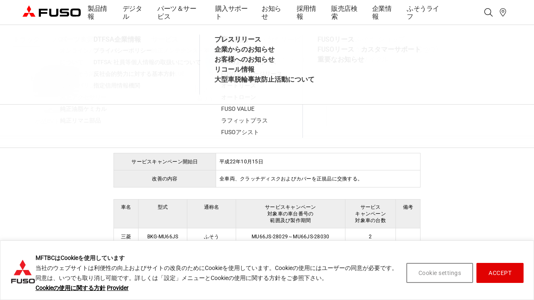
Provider (117, 288)
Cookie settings (439, 273)
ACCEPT (500, 273)
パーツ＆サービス (176, 12)
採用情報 (306, 12)
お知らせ (271, 12)
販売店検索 (344, 12)
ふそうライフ (423, 12)
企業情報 (382, 12)
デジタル (132, 12)
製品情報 (97, 12)
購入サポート (231, 12)
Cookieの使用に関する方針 (70, 288)
